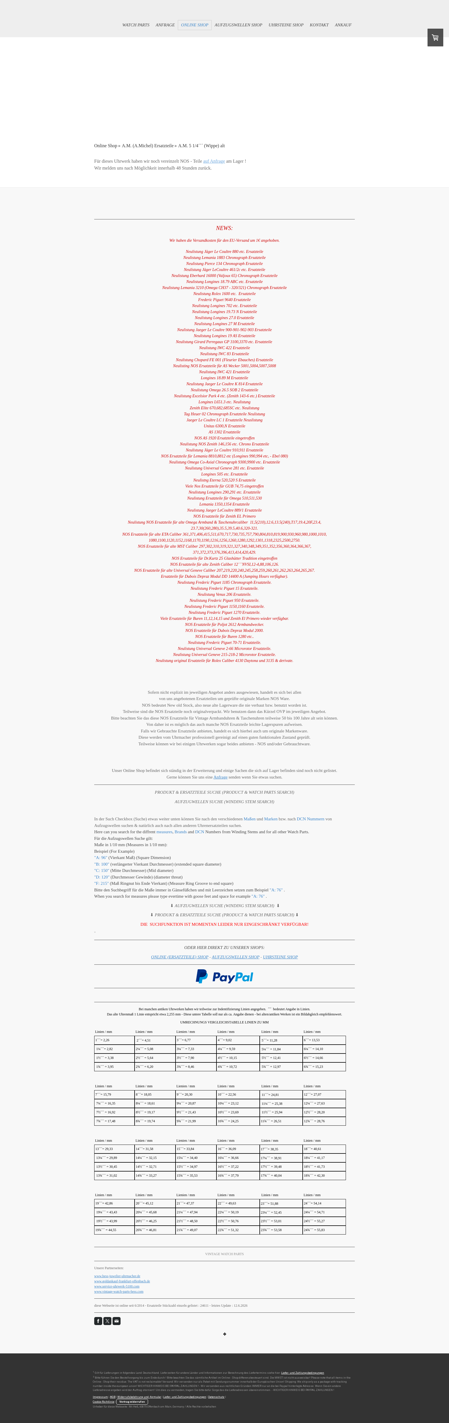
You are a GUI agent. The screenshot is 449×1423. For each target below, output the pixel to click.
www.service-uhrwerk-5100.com (116, 1286)
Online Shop (194, 25)
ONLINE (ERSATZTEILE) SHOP (179, 957)
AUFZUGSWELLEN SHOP (235, 957)
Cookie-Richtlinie (103, 1401)
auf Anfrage (214, 161)
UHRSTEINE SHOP (280, 957)
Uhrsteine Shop (286, 25)
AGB (112, 1396)
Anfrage (165, 25)
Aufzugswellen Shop (238, 25)
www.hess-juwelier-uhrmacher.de (117, 1276)
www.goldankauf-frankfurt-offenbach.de (122, 1281)
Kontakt (319, 25)
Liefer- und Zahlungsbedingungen (302, 1372)
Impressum (100, 1396)
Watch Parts (135, 25)
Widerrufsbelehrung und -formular (139, 1396)
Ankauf (343, 25)
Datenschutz (216, 1396)
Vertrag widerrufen (132, 1401)
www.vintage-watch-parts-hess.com (118, 1292)
